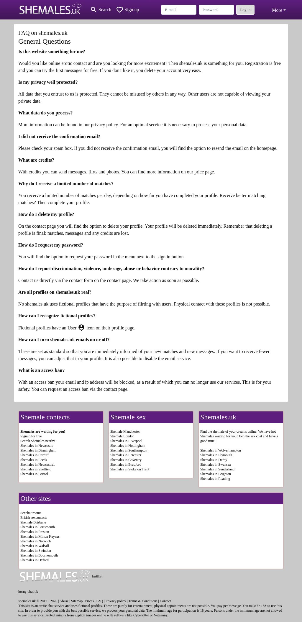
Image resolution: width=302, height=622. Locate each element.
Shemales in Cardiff (34, 455)
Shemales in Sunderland (217, 469)
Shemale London (122, 436)
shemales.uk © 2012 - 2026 (37, 601)
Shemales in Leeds (33, 460)
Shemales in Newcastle (36, 446)
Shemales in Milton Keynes (40, 536)
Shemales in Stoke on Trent (129, 469)
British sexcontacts (33, 518)
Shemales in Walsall (34, 546)
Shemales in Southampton (128, 450)
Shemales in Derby (213, 460)
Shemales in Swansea (215, 464)
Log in (245, 9)
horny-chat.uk (28, 592)
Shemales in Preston (34, 532)
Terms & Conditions (143, 601)
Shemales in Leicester (125, 455)
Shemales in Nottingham (127, 446)
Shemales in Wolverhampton (220, 450)
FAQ (99, 601)
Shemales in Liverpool (126, 441)
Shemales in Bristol (34, 474)
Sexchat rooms (30, 513)
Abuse (64, 601)
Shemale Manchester (125, 431)
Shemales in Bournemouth (39, 555)
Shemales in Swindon (35, 551)
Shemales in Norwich (35, 541)
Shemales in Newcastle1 (37, 464)
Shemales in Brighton (215, 474)
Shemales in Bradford (125, 464)
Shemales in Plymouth (216, 455)
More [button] (277, 10)
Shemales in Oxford (34, 560)
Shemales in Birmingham (38, 450)
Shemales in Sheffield (35, 469)
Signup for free (31, 436)
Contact (165, 601)
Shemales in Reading (215, 479)
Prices (89, 601)
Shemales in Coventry (126, 460)
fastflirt (97, 576)
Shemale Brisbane (33, 522)
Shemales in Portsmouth (37, 527)
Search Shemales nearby (37, 441)
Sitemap (77, 601)
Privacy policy (116, 601)
